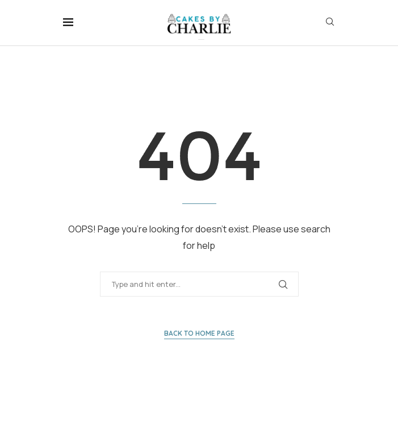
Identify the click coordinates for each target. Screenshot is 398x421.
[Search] (330, 23)
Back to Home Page (199, 333)
